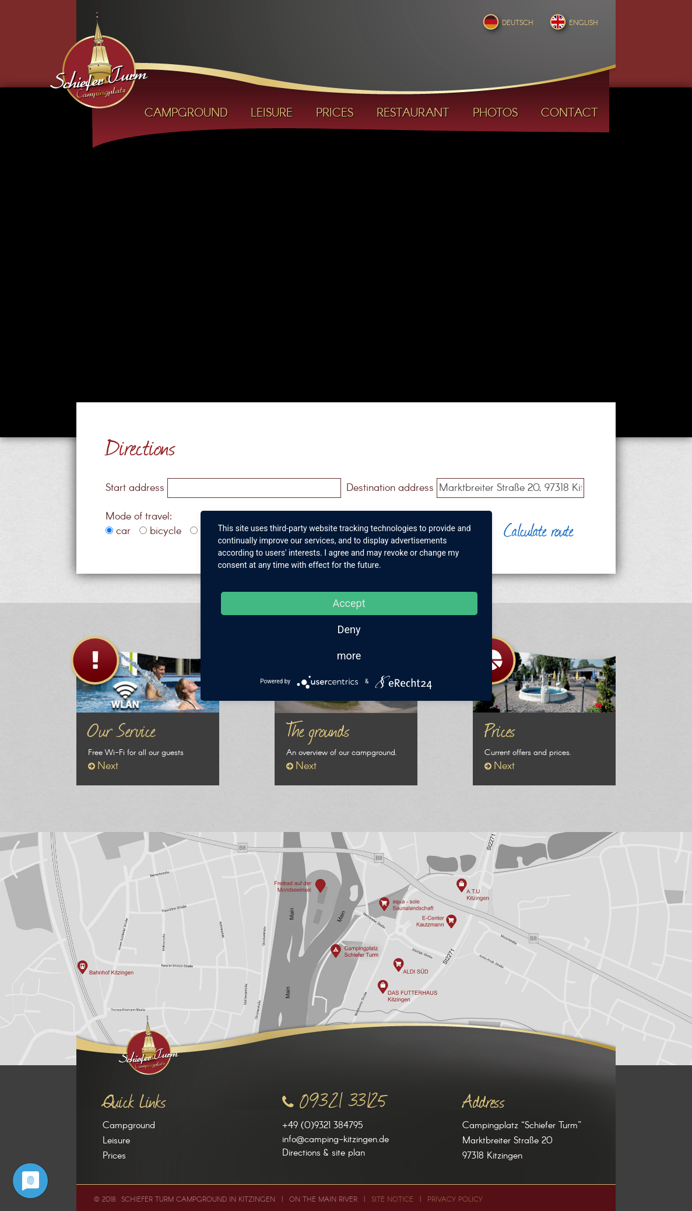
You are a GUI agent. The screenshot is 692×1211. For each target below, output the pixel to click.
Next (107, 766)
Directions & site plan (323, 1153)
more (349, 656)
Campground (129, 1125)
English (572, 23)
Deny (349, 629)
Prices (114, 1156)
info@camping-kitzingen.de (335, 1139)
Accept (348, 603)
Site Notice (392, 1200)
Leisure (116, 1140)
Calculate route (539, 529)
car (118, 531)
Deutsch (506, 23)
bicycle (160, 531)
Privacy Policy (455, 1200)
